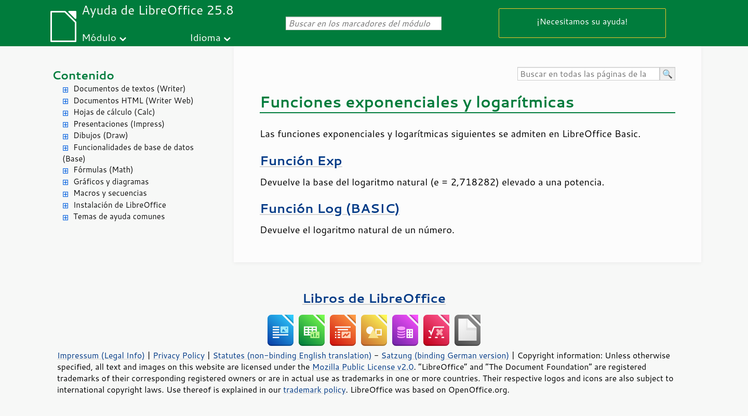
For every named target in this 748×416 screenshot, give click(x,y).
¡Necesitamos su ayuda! (582, 21)
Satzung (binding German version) (445, 355)
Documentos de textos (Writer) (129, 88)
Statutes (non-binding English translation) (291, 355)
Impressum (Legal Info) (101, 355)
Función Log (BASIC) (329, 208)
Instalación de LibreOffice (119, 204)
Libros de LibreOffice (374, 298)
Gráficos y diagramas (111, 181)
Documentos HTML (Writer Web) (133, 100)
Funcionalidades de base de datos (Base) (128, 153)
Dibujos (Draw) (100, 135)
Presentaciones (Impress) (119, 123)
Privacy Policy (179, 355)
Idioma (205, 37)
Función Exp (301, 160)
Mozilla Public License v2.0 (363, 366)
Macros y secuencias (110, 192)
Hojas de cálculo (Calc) (114, 111)
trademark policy (314, 389)
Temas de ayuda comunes (119, 216)
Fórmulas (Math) (103, 169)
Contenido (83, 75)
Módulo (99, 37)
